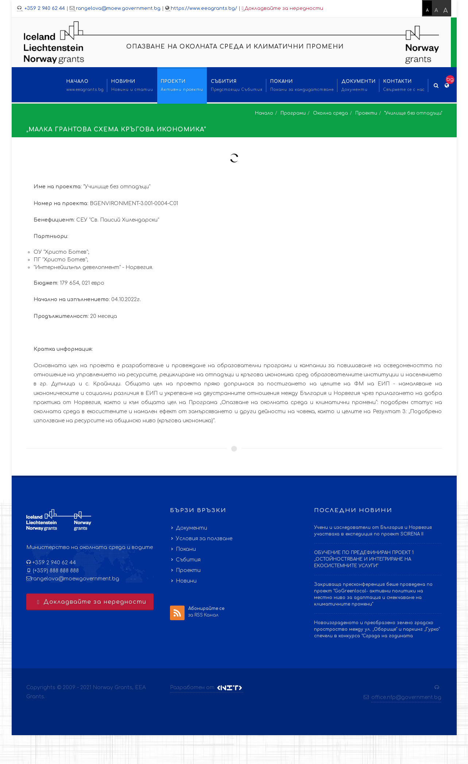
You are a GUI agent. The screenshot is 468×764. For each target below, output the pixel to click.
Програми (293, 113)
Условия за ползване (204, 538)
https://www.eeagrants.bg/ (204, 8)
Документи (191, 528)
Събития (188, 560)
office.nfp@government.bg (406, 697)
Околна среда (330, 113)
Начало (264, 113)
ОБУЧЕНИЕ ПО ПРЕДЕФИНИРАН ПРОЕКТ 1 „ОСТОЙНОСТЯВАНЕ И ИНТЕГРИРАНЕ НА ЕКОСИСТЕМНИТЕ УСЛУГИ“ (364, 559)
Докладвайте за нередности (283, 8)
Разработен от (206, 688)
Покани (186, 549)
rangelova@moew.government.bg (118, 8)
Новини (186, 581)
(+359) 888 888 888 (55, 570)
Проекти (366, 113)
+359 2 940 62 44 (44, 8)
